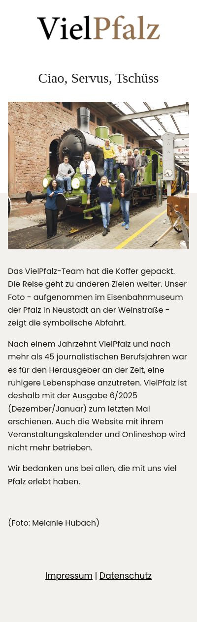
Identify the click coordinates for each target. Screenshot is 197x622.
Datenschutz (125, 576)
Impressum (69, 576)
